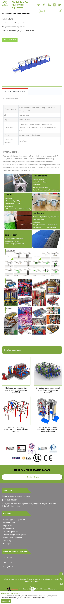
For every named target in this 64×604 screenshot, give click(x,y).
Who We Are (7, 558)
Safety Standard (9, 567)
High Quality (7, 562)
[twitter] (38, 5)
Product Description (15, 91)
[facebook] (43, 5)
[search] (60, 11)
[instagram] (54, 5)
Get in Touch (32, 477)
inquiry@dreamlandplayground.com (17, 496)
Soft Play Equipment (10, 532)
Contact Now (9, 40)
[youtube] (49, 5)
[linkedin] (59, 5)
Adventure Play (8, 529)
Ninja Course (7, 526)
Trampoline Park (9, 523)
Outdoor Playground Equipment (15, 535)
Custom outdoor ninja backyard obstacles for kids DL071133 (16, 429)
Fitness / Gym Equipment (12, 538)
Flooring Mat (7, 543)
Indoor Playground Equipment (14, 520)
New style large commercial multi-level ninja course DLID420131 (48, 390)
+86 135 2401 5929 (10, 500)
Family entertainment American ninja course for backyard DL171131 (48, 429)
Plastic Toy (7, 541)
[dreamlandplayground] (10, 448)
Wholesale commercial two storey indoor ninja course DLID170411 (16, 390)
